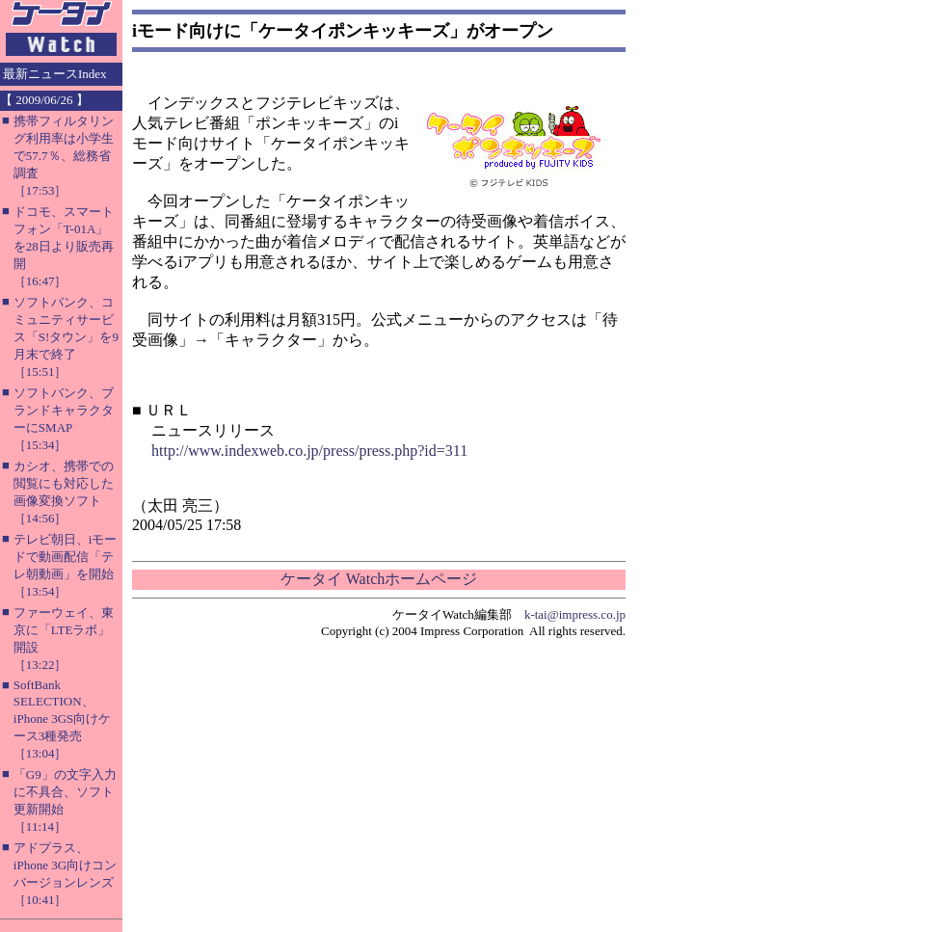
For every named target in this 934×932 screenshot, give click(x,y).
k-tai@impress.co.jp (575, 614)
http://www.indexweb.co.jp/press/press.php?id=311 (309, 450)
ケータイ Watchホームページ (378, 579)
